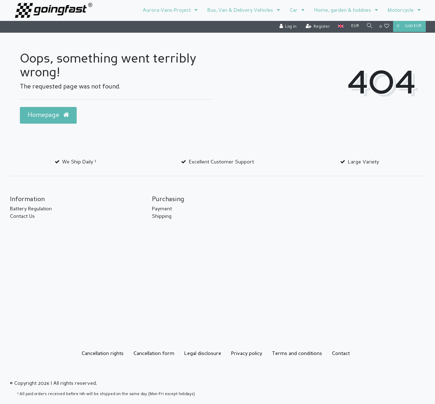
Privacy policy (246, 353)
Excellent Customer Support (221, 162)
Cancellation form (154, 353)
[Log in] (286, 27)
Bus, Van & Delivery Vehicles (240, 10)
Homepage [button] (48, 115)
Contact (341, 353)
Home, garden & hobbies (343, 10)
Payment (162, 208)
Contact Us (22, 216)
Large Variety (363, 162)
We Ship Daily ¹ (79, 162)
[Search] (368, 26)
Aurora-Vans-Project (167, 10)
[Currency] (353, 26)
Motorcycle (401, 10)
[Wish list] (384, 27)
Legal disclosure (202, 353)
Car (294, 10)
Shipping (162, 216)
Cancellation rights (103, 353)
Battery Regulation (31, 208)
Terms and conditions (297, 353)
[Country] (339, 26)
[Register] (316, 27)
